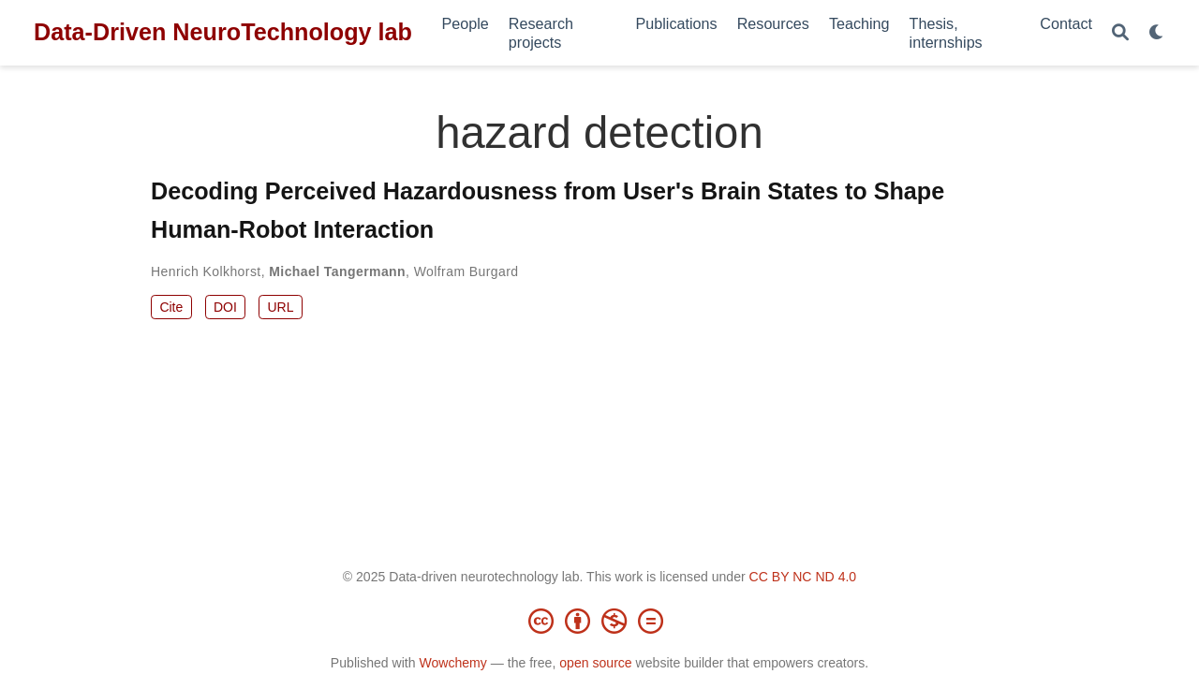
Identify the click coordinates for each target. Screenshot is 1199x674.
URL (280, 307)
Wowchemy (452, 662)
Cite (171, 307)
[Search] (1120, 33)
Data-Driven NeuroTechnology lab (223, 32)
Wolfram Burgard (466, 271)
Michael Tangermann (337, 271)
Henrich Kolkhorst (206, 271)
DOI (225, 307)
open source (595, 662)
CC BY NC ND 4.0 (803, 576)
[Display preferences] (1156, 33)
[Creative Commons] (599, 620)
